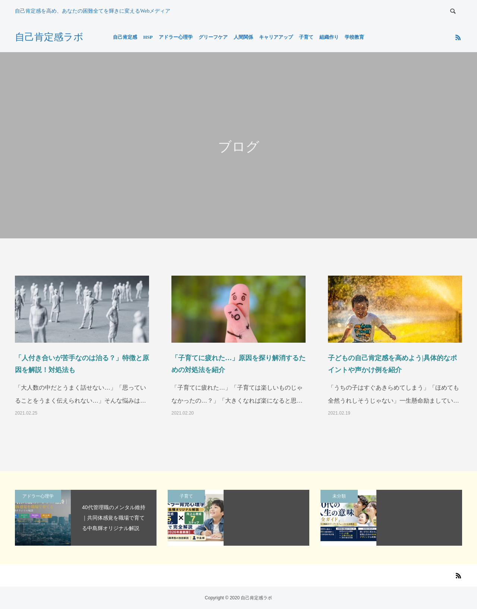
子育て (306, 37)
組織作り (329, 37)
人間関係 (243, 37)
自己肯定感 (125, 37)
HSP (147, 37)
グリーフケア (213, 37)
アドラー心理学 (176, 37)
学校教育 (354, 37)
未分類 (339, 496)
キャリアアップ (276, 37)
